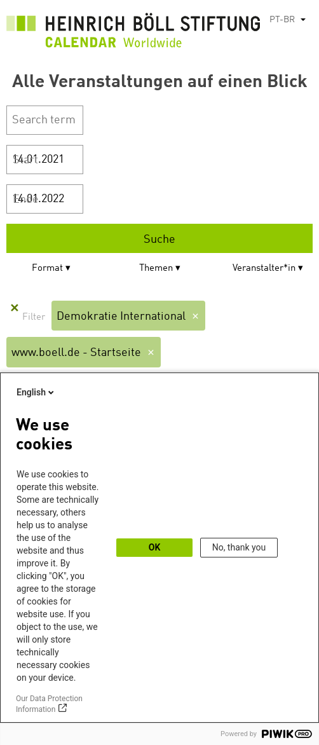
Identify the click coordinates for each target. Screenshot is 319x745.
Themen (156, 268)
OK (155, 547)
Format (47, 268)
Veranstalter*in (264, 268)
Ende (26, 199)
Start (25, 160)
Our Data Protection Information (49, 704)
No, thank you (239, 547)
